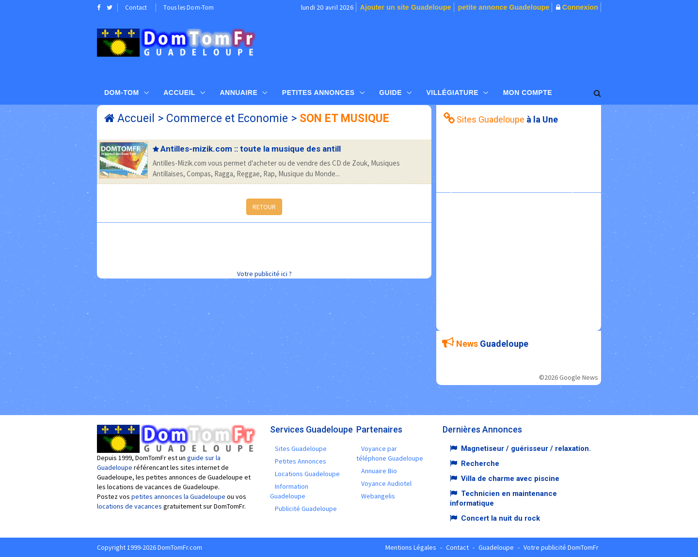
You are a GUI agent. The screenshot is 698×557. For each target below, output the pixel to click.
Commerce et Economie (227, 118)
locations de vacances (129, 506)
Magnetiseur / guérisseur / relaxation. (526, 448)
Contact (136, 7)
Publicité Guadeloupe (306, 508)
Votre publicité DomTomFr (561, 547)
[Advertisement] (446, 46)
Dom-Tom (121, 92)
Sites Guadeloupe (301, 448)
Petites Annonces (318, 92)
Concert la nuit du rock (500, 518)
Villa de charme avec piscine (510, 478)
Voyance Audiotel (386, 483)
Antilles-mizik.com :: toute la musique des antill (250, 149)
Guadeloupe (496, 547)
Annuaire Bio (379, 470)
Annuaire (238, 92)
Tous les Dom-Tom (188, 7)
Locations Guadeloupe (307, 473)
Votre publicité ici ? (264, 273)
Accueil (179, 92)
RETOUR (264, 206)
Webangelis (378, 496)
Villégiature (453, 92)
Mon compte (527, 92)
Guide (390, 92)
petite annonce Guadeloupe (504, 7)
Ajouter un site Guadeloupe (405, 7)
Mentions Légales (410, 547)
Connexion (580, 7)
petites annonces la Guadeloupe (178, 496)
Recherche (480, 463)
